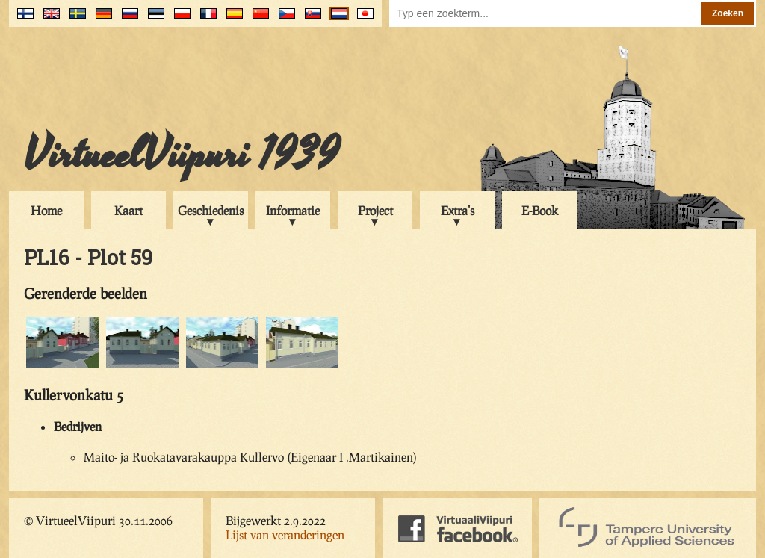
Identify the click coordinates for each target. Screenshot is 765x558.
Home (46, 210)
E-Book (539, 210)
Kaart (128, 210)
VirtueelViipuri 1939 (181, 154)
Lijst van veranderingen (285, 534)
